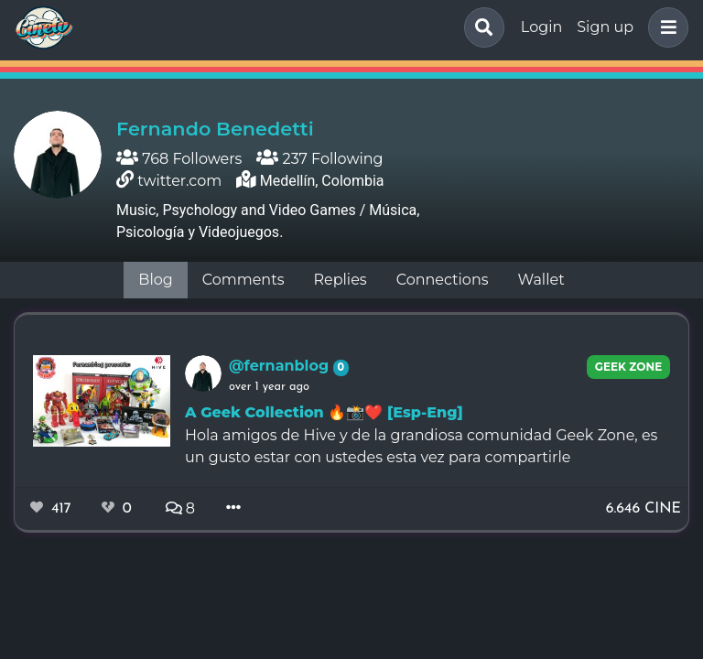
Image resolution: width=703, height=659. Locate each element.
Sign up (605, 27)
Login (541, 27)
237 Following (319, 158)
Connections (442, 279)
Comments (243, 279)
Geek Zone (628, 366)
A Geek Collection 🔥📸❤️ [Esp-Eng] (324, 412)
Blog (155, 279)
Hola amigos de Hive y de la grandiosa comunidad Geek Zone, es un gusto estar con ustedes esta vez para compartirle (421, 446)
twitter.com (179, 180)
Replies (339, 279)
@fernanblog (281, 365)
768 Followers (179, 158)
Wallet (541, 279)
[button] (664, 27)
